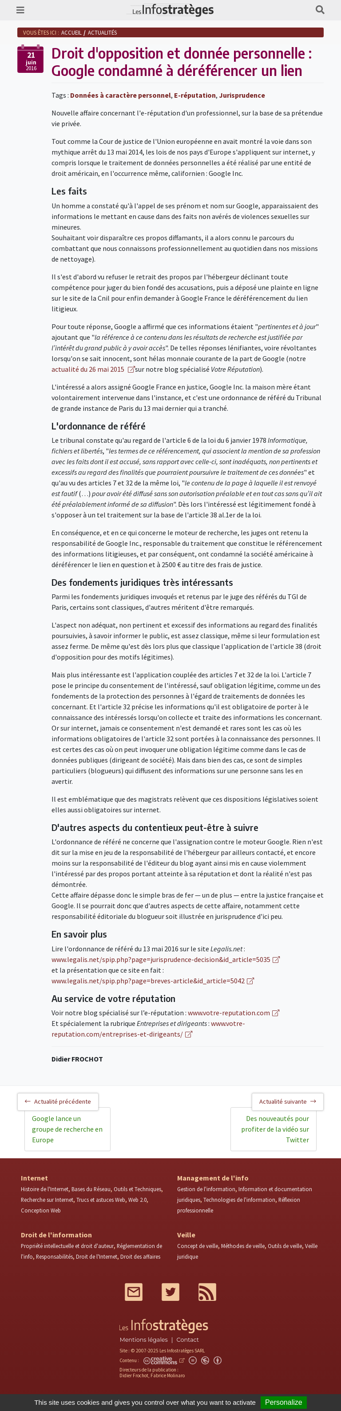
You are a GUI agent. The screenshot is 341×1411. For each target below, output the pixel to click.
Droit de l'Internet (96, 1256)
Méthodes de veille (243, 1245)
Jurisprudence (242, 95)
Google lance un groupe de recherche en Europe (67, 1129)
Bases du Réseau (91, 1188)
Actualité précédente (58, 1101)
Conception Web (41, 1210)
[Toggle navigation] (20, 10)
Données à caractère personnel (120, 95)
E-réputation (195, 95)
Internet (34, 1177)
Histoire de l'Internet (44, 1188)
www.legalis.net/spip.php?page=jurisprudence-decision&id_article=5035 (161, 959)
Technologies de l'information (239, 1199)
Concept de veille (197, 1245)
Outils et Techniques (137, 1188)
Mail (134, 1292)
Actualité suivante (287, 1101)
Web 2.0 (137, 1199)
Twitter (170, 1292)
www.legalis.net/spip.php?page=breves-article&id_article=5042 (148, 980)
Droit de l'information (56, 1234)
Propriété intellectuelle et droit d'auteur (67, 1245)
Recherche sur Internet (47, 1199)
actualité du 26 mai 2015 (89, 369)
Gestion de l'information (206, 1188)
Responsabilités (54, 1256)
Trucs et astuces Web (100, 1199)
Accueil (71, 32)
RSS (207, 1292)
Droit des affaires (140, 1256)
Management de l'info (213, 1177)
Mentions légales (143, 1339)
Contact (188, 1339)
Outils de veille (285, 1245)
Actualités (102, 32)
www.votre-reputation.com (229, 1012)
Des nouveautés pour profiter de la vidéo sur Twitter (275, 1129)
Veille (186, 1234)
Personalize (283, 1402)
